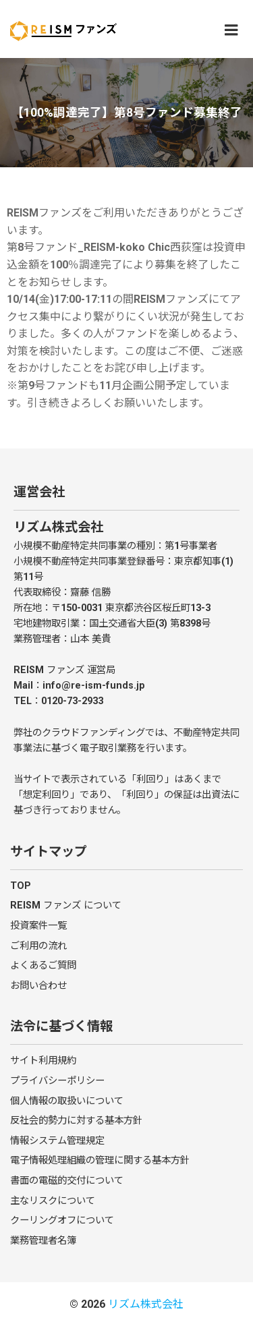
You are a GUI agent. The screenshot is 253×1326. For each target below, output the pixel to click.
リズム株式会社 (146, 1304)
